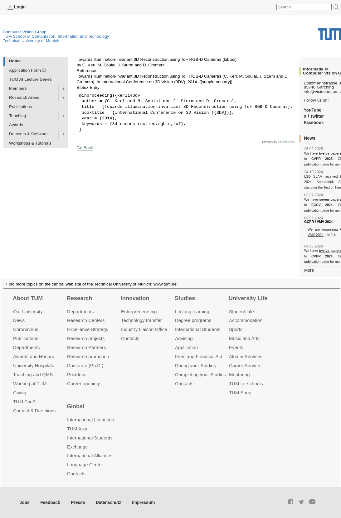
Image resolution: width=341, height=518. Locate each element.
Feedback (50, 502)
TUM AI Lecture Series (30, 79)
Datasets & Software (28, 134)
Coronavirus (25, 329)
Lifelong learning (192, 311)
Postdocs (76, 374)
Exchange (77, 446)
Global (75, 406)
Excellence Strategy (87, 329)
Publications (20, 106)
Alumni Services (245, 356)
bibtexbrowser (286, 141)
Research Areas (24, 97)
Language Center (85, 464)
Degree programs (193, 320)
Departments (26, 347)
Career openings (84, 383)
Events (236, 347)
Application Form (25, 70)
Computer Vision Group (24, 32)
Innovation (135, 298)
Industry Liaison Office (144, 329)
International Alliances (89, 455)
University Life (248, 298)
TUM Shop (240, 392)
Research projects (86, 338)
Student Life (241, 311)
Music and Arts (244, 338)
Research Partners (86, 347)
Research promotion (88, 356)
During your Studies (195, 365)
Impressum (142, 502)
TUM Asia (77, 428)
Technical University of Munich (31, 40)
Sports (235, 329)
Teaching (17, 115)
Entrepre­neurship (139, 311)
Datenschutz (107, 502)
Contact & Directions (34, 410)
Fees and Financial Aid (198, 356)
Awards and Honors (33, 356)
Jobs (25, 502)
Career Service (244, 365)
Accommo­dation (245, 320)
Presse (78, 502)
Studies (185, 298)
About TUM (28, 298)
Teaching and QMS (33, 374)
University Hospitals (33, 365)
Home (15, 61)
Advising (184, 338)
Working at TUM (29, 383)
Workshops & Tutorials (30, 143)
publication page (316, 164)
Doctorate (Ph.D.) (85, 365)
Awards (16, 124)
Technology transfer (141, 320)
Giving (19, 392)
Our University (28, 311)
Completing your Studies (200, 374)
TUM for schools (246, 383)
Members (18, 88)
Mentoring (239, 374)
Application (186, 347)
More (309, 270)
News (19, 320)
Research (79, 298)
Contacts (130, 338)
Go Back (85, 148)
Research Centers (86, 320)
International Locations (90, 419)
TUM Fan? (24, 401)
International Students (197, 329)
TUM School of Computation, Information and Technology (56, 36)
